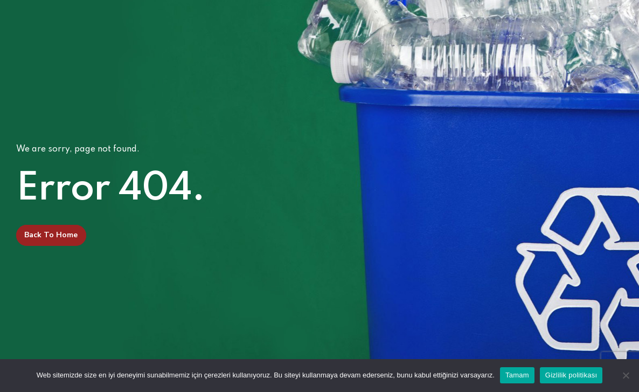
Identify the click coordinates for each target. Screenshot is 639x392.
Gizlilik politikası (571, 375)
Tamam (517, 375)
